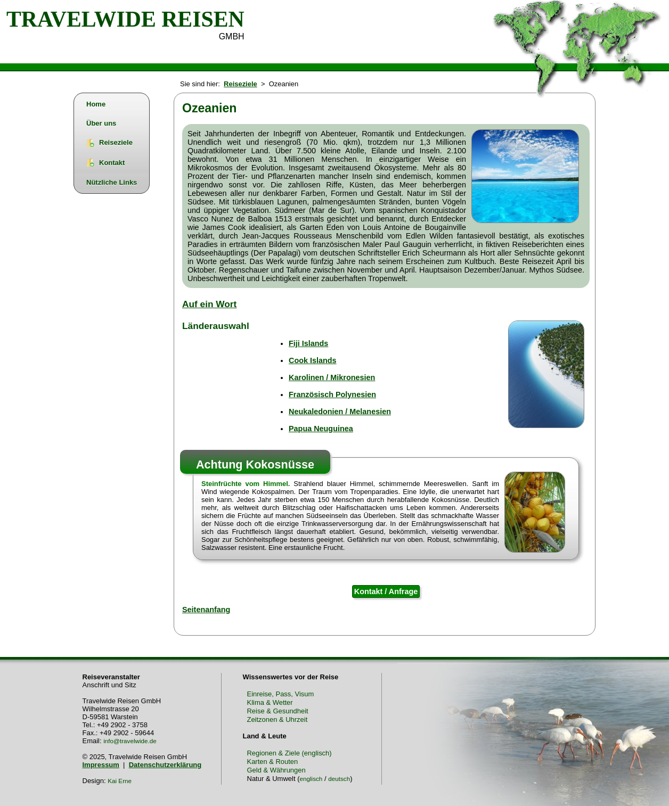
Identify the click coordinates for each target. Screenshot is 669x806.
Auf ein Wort (209, 304)
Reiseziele (240, 84)
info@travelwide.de (130, 740)
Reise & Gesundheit (277, 711)
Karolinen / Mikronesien (332, 377)
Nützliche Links (111, 182)
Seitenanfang (206, 609)
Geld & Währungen (276, 770)
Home (95, 104)
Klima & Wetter (270, 702)
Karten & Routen (272, 762)
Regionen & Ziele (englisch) (289, 753)
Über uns (101, 123)
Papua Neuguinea (321, 428)
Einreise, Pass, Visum (280, 694)
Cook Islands (313, 360)
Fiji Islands (308, 343)
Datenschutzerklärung (165, 765)
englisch (310, 778)
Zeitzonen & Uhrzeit (277, 719)
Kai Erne (120, 780)
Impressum (101, 765)
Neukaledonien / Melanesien (340, 411)
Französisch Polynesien (332, 394)
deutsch (339, 778)
